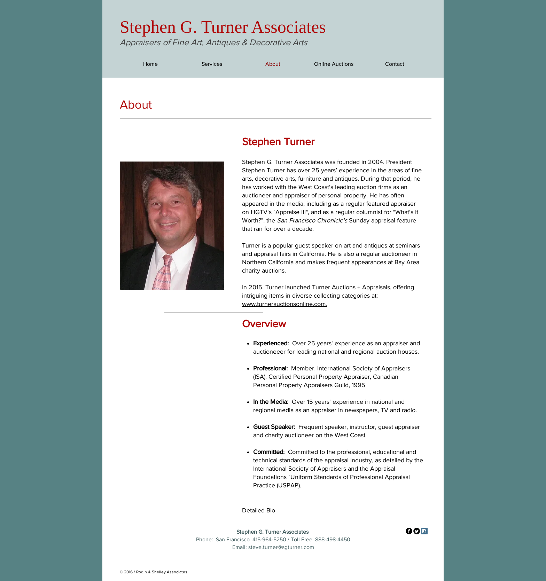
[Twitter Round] (416, 531)
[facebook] (409, 531)
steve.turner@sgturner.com (281, 547)
